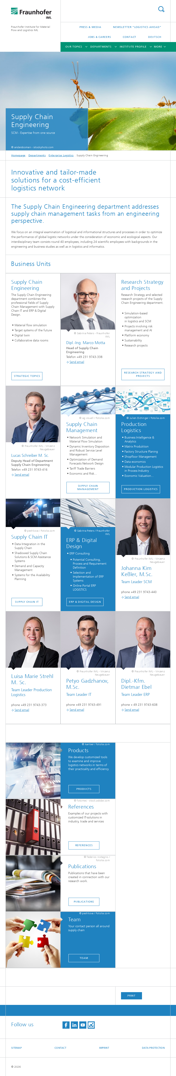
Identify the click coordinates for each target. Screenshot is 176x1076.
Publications (84, 901)
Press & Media (90, 27)
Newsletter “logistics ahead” (137, 27)
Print (131, 995)
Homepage (18, 155)
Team (84, 958)
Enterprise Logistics (61, 155)
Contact (129, 37)
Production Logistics (141, 489)
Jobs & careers (99, 37)
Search (161, 9)
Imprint (104, 1048)
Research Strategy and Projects (143, 374)
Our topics (73, 46)
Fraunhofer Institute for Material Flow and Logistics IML (30, 28)
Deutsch (154, 37)
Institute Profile (133, 46)
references (84, 845)
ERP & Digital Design (85, 601)
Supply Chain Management (88, 487)
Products (83, 788)
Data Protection (153, 1048)
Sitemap (16, 1048)
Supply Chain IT (27, 601)
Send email (75, 362)
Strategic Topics (27, 376)
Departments (101, 46)
